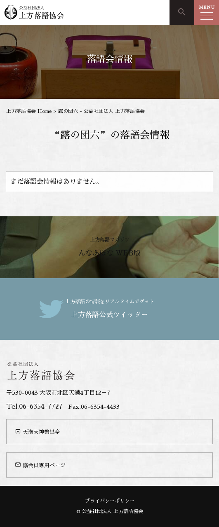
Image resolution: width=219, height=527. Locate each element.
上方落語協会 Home (29, 111)
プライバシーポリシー (109, 501)
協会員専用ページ (40, 464)
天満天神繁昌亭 (37, 431)
